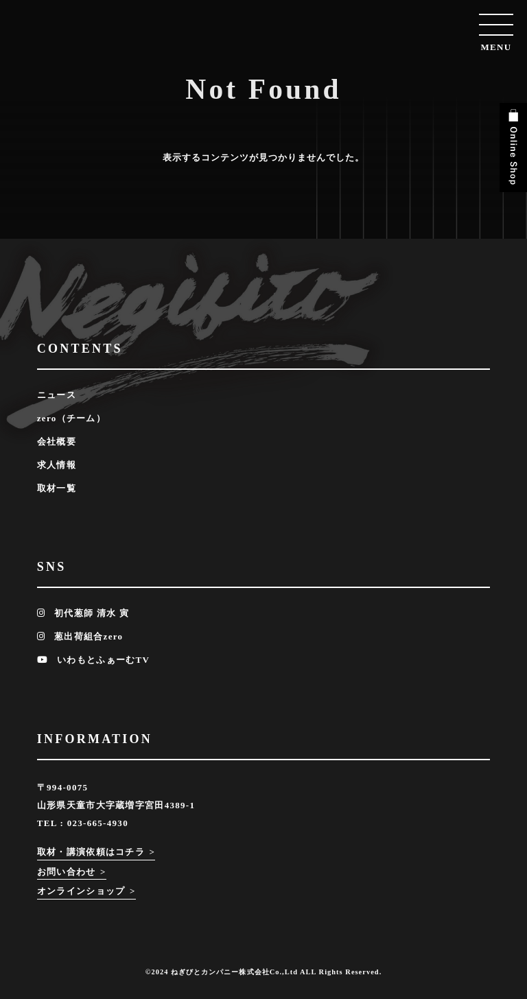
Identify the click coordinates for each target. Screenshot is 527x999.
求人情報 (56, 465)
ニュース (56, 395)
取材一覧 (56, 488)
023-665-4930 (97, 823)
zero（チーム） (71, 418)
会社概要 (56, 441)
